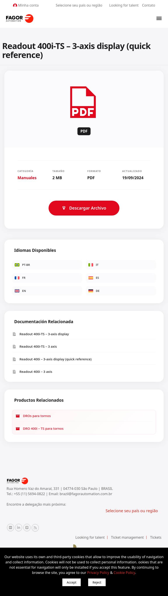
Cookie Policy (124, 572)
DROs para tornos (33, 416)
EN (20, 291)
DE (94, 291)
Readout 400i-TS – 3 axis (34, 346)
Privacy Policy (98, 572)
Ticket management (127, 537)
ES (93, 278)
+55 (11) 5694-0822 (30, 493)
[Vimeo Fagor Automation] (26, 527)
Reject (97, 582)
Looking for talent (123, 5)
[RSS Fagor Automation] (35, 527)
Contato (148, 5)
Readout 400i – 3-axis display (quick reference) (51, 359)
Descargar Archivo (84, 208)
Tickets (155, 537)
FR (20, 278)
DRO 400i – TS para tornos (39, 428)
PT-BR (22, 265)
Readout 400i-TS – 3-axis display (40, 334)
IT (93, 265)
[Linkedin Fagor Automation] (18, 527)
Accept (71, 582)
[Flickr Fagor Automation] (10, 527)
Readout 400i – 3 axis (32, 371)
